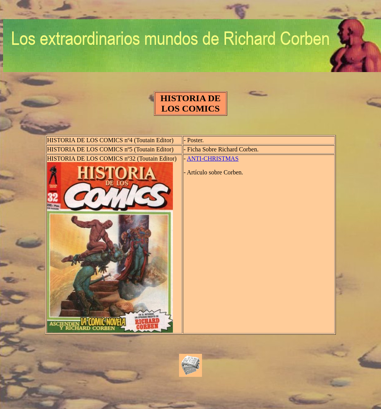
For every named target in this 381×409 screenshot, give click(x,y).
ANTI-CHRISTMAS (212, 158)
